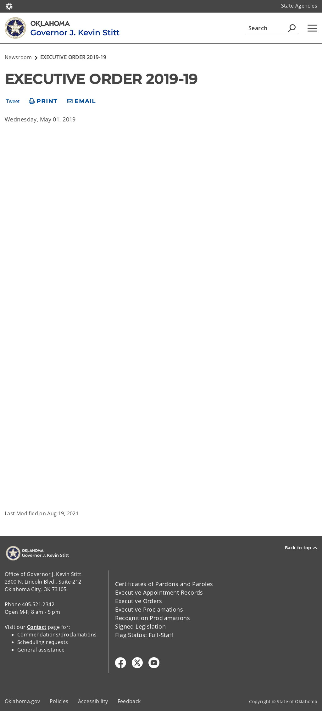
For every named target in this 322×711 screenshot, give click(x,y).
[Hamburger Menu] (312, 28)
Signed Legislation (140, 626)
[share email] (81, 101)
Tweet (12, 101)
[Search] (272, 28)
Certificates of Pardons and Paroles (164, 584)
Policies (59, 701)
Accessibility (93, 701)
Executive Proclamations (149, 609)
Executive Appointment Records (159, 592)
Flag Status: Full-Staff (144, 635)
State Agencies (299, 5)
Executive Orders (138, 601)
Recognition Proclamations (152, 618)
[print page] (43, 101)
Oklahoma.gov (22, 701)
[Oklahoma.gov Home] (9, 6)
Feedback (129, 701)
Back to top (301, 548)
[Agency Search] (292, 28)
